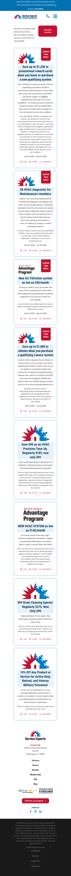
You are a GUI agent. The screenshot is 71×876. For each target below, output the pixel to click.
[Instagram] (35, 811)
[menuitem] (35, 850)
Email (34, 162)
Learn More (38, 9)
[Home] (25, 16)
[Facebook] (30, 811)
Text (25, 162)
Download (46, 162)
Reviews (35, 770)
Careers (35, 765)
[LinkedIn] (40, 811)
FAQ (35, 779)
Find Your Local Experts (35, 801)
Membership (35, 774)
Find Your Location (47, 31)
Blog (35, 784)
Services (35, 760)
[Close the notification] (55, 5)
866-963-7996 (35, 745)
